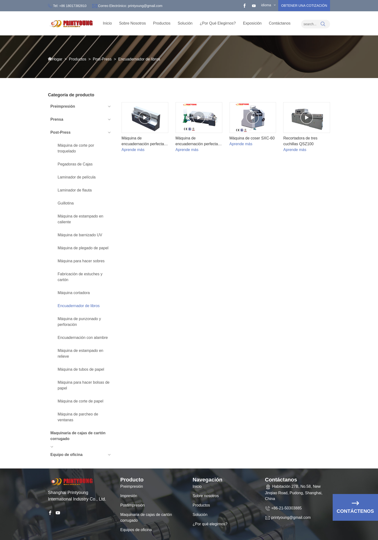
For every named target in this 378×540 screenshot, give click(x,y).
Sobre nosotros (206, 502)
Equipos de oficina (136, 535)
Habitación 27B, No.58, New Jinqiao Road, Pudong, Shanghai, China (293, 498)
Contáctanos (279, 23)
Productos (161, 23)
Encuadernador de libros (139, 59)
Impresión (128, 502)
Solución (185, 23)
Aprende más (133, 150)
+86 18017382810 (73, 5)
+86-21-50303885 (286, 514)
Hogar (57, 59)
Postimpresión (132, 511)
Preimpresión (131, 492)
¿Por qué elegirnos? (218, 23)
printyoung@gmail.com (145, 5)
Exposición (252, 23)
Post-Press (102, 59)
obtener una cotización (304, 5)
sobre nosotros (132, 23)
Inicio (107, 23)
